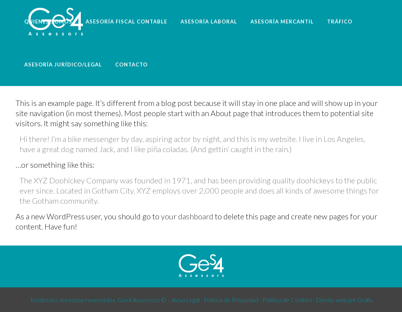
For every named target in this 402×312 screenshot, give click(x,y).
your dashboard (187, 216)
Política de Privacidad (231, 299)
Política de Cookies (287, 299)
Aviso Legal (186, 299)
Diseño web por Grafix (344, 299)
